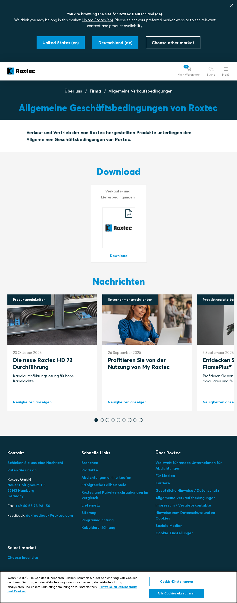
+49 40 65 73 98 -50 (32, 505)
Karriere (163, 483)
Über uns (73, 91)
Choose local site (22, 557)
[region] (118, 587)
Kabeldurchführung (98, 527)
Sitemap (89, 512)
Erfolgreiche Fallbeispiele (103, 484)
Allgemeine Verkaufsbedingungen (185, 497)
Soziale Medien (169, 525)
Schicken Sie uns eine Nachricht (35, 462)
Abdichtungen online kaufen (106, 477)
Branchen (89, 462)
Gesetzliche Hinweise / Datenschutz (187, 490)
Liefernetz (90, 505)
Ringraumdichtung (97, 520)
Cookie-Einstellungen (174, 533)
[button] (189, 71)
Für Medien (165, 475)
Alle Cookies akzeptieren (176, 593)
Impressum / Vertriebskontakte (183, 505)
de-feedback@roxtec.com (49, 515)
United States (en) (97, 20)
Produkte (89, 470)
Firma (95, 91)
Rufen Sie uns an (22, 470)
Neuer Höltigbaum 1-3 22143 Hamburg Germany (26, 490)
